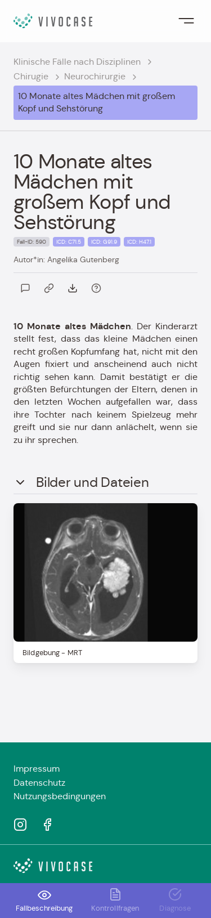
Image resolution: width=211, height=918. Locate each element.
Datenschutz (39, 782)
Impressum (37, 768)
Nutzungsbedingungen (60, 796)
